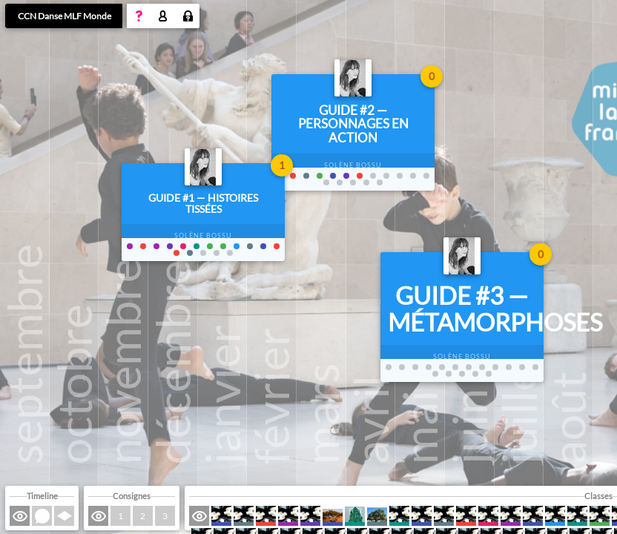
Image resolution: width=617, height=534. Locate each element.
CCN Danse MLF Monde (64, 16)
